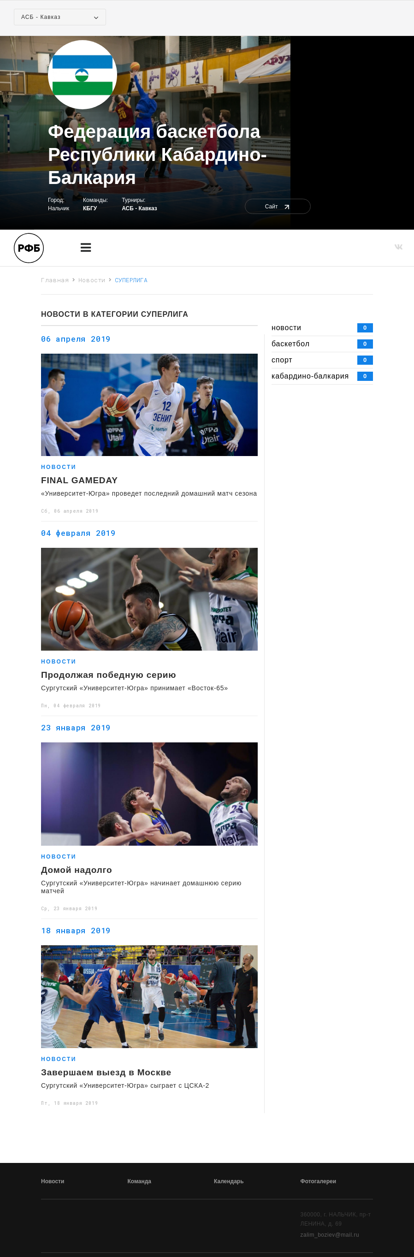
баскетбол (322, 344)
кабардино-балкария (322, 376)
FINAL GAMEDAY (79, 480)
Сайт (277, 206)
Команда (139, 1181)
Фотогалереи (319, 1181)
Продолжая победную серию (108, 675)
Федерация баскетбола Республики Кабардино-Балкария (157, 154)
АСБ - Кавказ (139, 208)
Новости (92, 280)
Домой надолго (76, 870)
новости (322, 327)
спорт (322, 360)
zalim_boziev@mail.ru (330, 1235)
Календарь (229, 1181)
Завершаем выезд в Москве (106, 1072)
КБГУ (90, 208)
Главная (55, 280)
